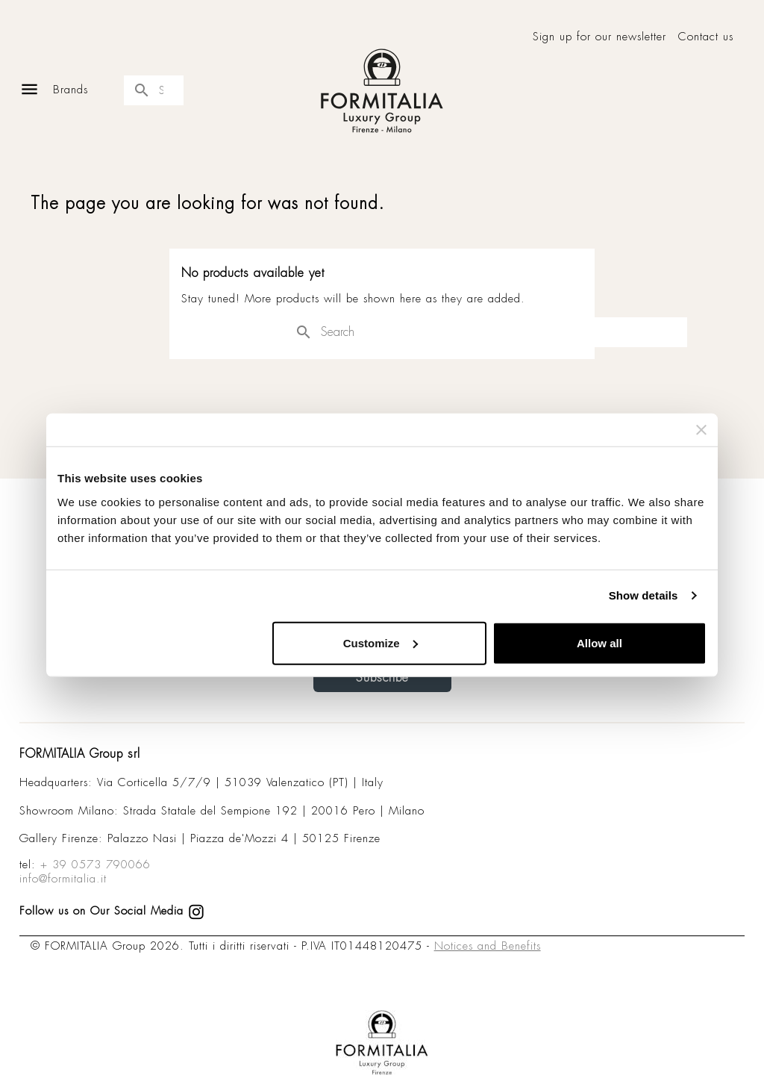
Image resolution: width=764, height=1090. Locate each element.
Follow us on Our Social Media (111, 910)
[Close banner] (701, 430)
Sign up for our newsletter (599, 37)
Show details (643, 595)
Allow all (599, 642)
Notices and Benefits (487, 945)
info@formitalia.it (63, 878)
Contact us (705, 37)
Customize (380, 642)
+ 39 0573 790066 (95, 864)
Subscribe (382, 677)
